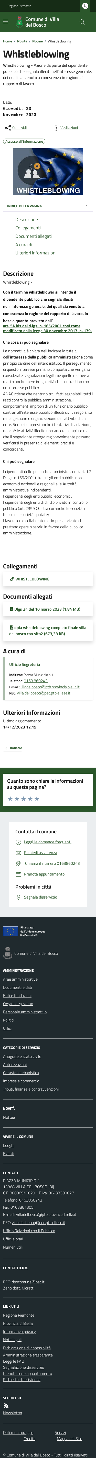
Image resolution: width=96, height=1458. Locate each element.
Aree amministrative (20, 979)
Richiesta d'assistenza (21, 1379)
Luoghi (8, 1145)
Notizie (37, 41)
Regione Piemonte (19, 6)
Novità (22, 41)
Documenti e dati (17, 987)
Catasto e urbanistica (21, 1073)
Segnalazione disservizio (23, 1367)
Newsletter (12, 1413)
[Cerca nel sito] (80, 22)
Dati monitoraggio (18, 1432)
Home (7, 41)
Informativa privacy (19, 1331)
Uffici (7, 1028)
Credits (29, 1438)
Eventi (8, 1153)
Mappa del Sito (69, 1438)
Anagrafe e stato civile (22, 1056)
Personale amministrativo (25, 1012)
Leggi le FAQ (13, 1361)
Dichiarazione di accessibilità (27, 1348)
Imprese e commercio (21, 1081)
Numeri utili (13, 1247)
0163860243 (30, 1200)
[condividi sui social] (15, 128)
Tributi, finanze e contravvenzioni (31, 1089)
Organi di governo (18, 1004)
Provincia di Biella (18, 1323)
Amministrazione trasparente (28, 1355)
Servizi (60, 1432)
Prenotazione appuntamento (27, 1373)
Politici (8, 1020)
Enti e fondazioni (17, 995)
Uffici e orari (13, 1239)
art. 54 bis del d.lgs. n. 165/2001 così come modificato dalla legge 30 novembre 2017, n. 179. (47, 328)
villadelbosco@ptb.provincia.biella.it (49, 687)
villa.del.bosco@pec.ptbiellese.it (43, 693)
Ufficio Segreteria (24, 664)
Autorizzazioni (15, 1064)
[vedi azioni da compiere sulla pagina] (65, 128)
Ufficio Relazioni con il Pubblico (29, 1231)
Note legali (12, 1340)
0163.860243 (36, 681)
